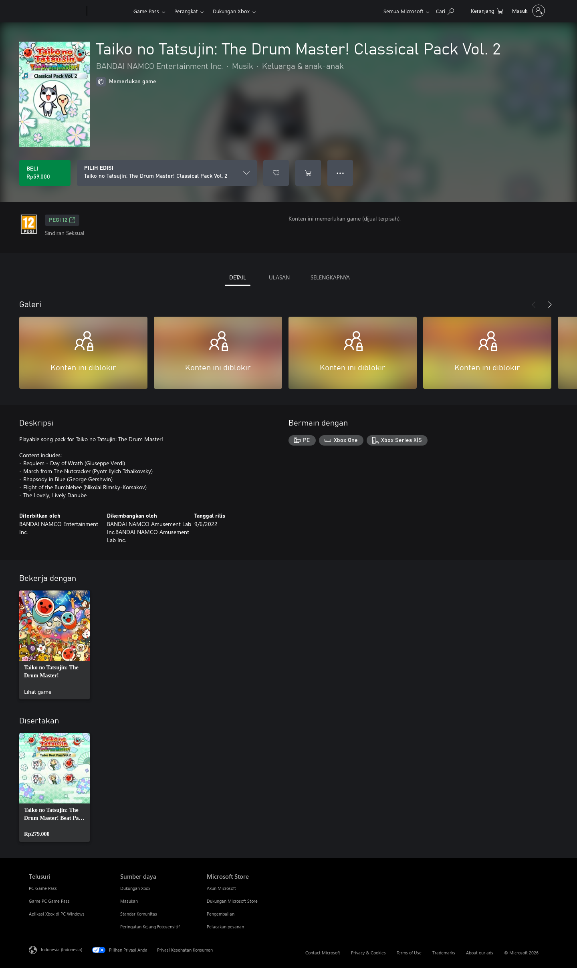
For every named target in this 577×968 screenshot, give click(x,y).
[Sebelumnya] (534, 304)
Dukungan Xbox (231, 11)
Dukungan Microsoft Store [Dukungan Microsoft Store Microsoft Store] (232, 901)
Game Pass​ (146, 11)
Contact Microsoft (322, 952)
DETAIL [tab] (237, 277)
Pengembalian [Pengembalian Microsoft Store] (220, 913)
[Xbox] (109, 11)
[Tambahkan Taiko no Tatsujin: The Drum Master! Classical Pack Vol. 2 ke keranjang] (308, 173)
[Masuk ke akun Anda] (527, 10)
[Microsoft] (56, 11)
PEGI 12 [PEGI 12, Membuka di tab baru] (62, 220)
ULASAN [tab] (279, 277)
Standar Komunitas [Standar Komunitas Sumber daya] (138, 913)
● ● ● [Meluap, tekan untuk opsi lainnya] (340, 173)
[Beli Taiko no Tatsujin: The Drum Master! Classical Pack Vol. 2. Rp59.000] (45, 173)
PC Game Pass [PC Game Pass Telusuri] (43, 888)
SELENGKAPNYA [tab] (330, 277)
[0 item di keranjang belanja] (487, 10)
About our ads (479, 952)
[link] (54, 644)
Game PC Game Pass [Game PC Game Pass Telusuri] (49, 901)
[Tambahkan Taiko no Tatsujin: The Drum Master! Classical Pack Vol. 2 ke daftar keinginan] (276, 173)
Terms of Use (409, 952)
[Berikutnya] (550, 304)
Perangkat (186, 11)
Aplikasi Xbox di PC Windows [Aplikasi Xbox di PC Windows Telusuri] (57, 913)
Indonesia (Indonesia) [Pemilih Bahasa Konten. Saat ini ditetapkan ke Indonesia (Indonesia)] (61, 949)
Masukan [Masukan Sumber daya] (129, 901)
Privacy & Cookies (368, 952)
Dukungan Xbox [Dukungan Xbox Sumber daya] (135, 888)
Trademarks (443, 952)
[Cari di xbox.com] (445, 10)
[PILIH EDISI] (167, 173)
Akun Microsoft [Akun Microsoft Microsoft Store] (221, 888)
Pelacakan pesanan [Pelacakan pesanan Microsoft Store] (225, 926)
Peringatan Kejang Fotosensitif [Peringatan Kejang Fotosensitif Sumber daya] (150, 926)
